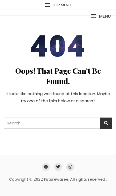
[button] (100, 16)
